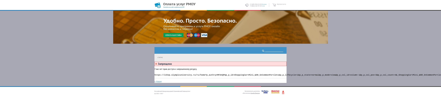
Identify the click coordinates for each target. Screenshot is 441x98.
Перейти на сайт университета (173, 7)
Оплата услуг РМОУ (179, 4)
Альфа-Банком (255, 93)
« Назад (158, 81)
